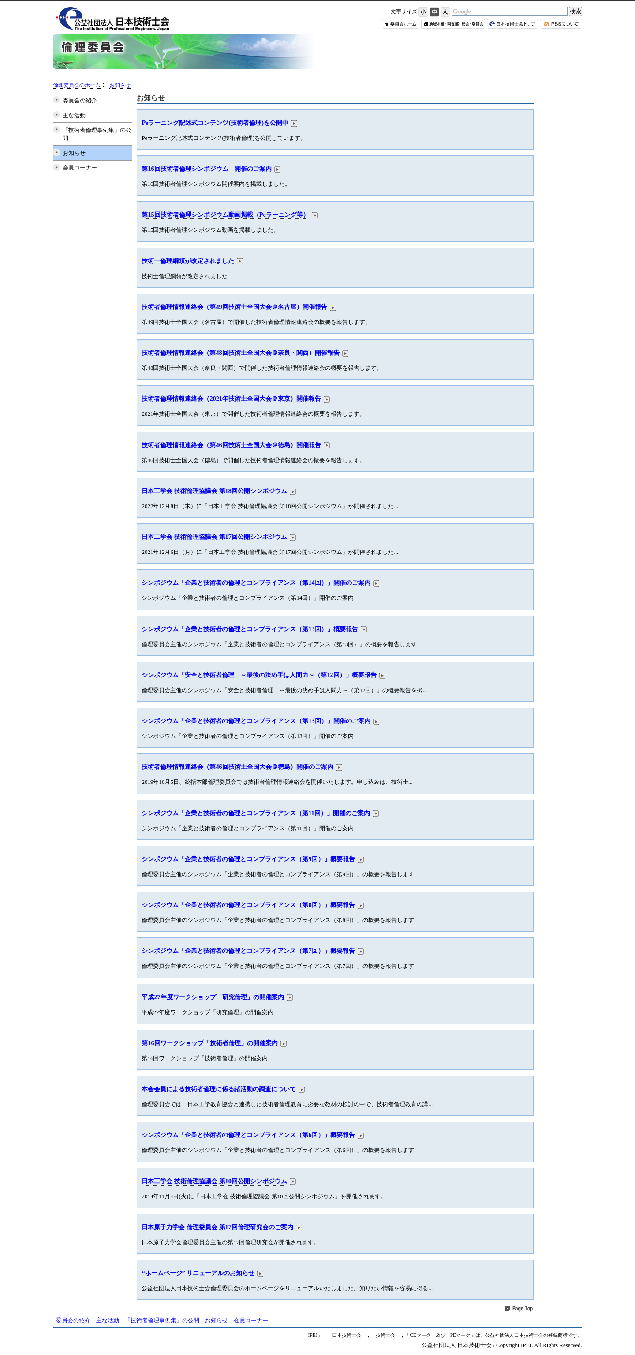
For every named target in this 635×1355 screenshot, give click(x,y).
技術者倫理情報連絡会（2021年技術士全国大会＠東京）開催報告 (231, 398)
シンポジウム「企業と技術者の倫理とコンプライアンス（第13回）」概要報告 (250, 628)
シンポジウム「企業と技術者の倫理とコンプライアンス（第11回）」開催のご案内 (256, 813)
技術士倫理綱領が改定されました (188, 260)
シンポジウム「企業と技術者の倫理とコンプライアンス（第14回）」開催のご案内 (256, 582)
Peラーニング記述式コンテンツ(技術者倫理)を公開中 (215, 122)
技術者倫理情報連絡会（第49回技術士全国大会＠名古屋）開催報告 (234, 306)
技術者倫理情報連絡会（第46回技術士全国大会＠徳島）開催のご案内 (237, 766)
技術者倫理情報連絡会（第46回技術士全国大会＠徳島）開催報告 (231, 444)
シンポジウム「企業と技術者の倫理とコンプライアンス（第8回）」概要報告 (248, 904)
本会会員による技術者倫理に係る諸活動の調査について (219, 1088)
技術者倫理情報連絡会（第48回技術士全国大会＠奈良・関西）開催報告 (240, 352)
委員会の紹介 (80, 100)
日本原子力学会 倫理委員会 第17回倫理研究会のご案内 (217, 1227)
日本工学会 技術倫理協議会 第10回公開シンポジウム (214, 1181)
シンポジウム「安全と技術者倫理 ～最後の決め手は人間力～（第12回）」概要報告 (259, 674)
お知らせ (120, 85)
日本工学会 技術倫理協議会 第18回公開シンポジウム (214, 490)
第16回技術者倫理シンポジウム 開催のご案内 (206, 168)
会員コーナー (80, 167)
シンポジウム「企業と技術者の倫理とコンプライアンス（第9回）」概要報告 (248, 858)
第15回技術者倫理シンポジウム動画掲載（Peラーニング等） (225, 214)
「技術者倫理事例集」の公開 (97, 134)
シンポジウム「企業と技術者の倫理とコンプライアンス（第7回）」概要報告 (248, 950)
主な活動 (74, 115)
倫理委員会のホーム (77, 85)
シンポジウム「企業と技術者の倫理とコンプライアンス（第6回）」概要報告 (248, 1134)
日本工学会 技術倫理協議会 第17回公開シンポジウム (214, 536)
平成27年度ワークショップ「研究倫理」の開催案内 (213, 997)
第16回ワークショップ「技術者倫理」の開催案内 (209, 1042)
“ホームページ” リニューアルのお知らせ (198, 1272)
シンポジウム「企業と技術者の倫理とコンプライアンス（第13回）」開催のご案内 (256, 720)
